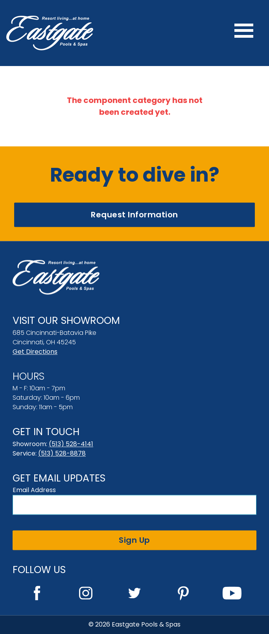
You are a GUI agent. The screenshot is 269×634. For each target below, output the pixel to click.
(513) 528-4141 (71, 443)
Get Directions (35, 351)
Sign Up (134, 540)
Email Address (34, 489)
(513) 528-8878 (62, 453)
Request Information (134, 214)
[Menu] (244, 33)
